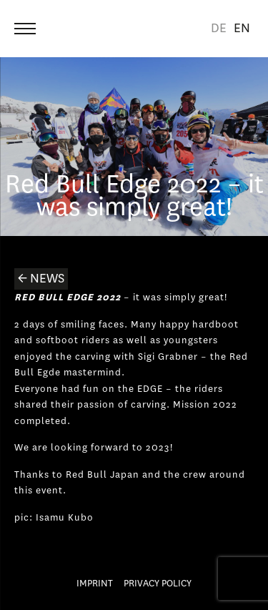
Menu (26, 22)
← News (41, 278)
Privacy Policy (158, 583)
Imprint (94, 583)
